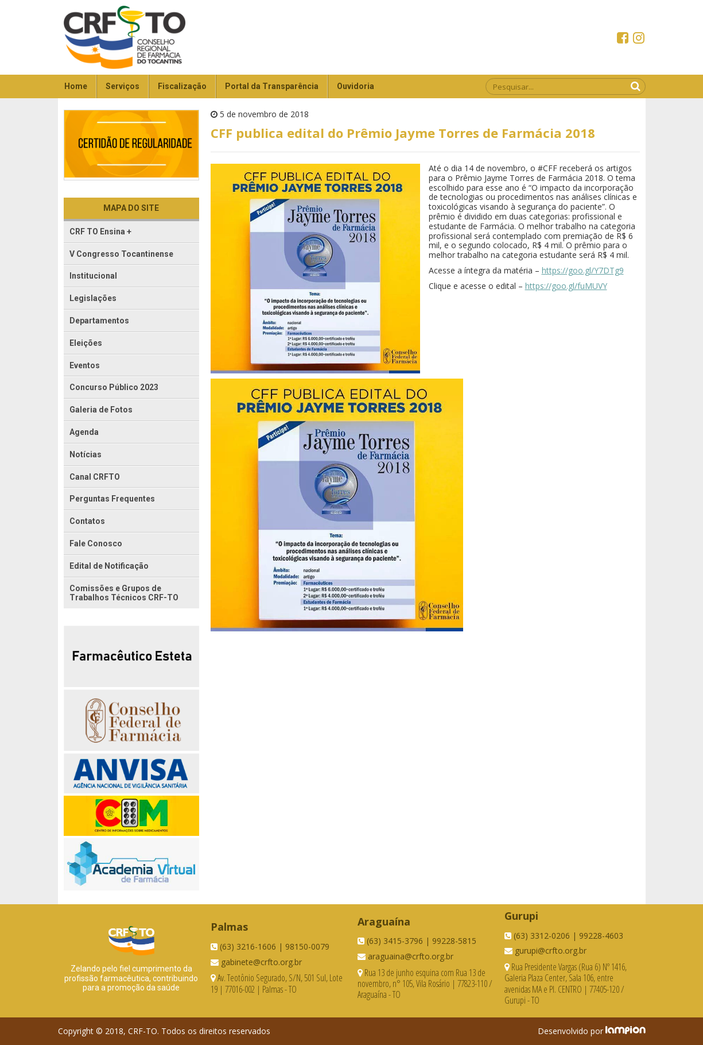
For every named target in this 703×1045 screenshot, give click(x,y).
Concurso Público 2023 (113, 387)
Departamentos (99, 320)
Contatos (87, 521)
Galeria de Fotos (101, 409)
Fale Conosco (95, 543)
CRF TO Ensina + (100, 231)
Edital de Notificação (109, 565)
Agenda (84, 432)
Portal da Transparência (272, 86)
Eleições (85, 343)
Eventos (84, 365)
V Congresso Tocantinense (121, 254)
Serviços (122, 86)
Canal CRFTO (94, 476)
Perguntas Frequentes (112, 498)
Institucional (93, 275)
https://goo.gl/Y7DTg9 (583, 270)
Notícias (85, 454)
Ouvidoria (355, 86)
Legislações (92, 298)
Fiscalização (182, 86)
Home (75, 86)
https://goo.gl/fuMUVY (566, 285)
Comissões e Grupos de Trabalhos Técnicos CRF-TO (123, 593)
